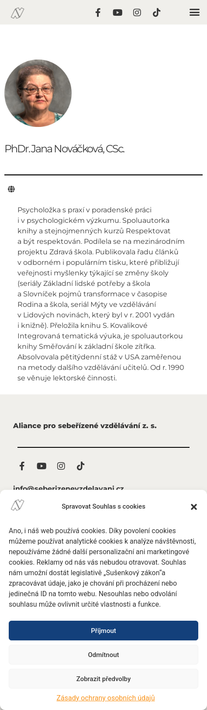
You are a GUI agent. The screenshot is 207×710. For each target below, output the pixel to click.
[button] (194, 507)
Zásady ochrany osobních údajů (106, 698)
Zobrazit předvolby (103, 679)
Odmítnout (103, 655)
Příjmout (103, 631)
